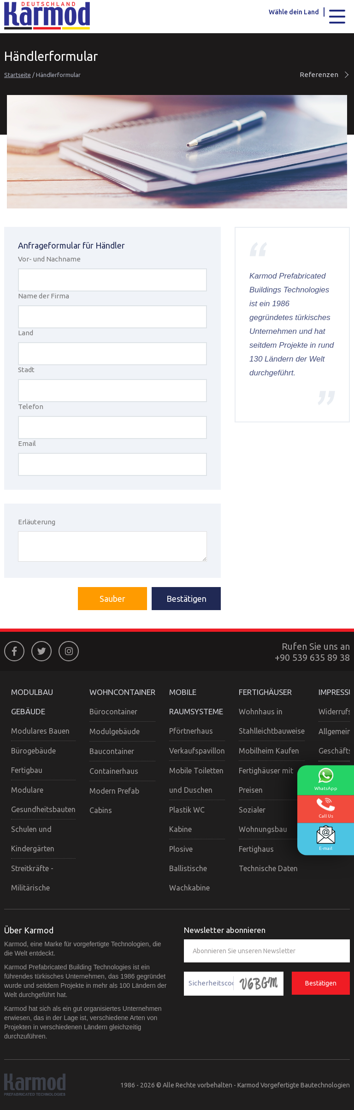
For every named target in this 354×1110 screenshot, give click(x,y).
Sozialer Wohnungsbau (263, 819)
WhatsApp (325, 779)
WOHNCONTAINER (122, 692)
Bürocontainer (113, 711)
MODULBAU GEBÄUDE (32, 702)
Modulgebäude (114, 731)
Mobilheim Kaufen (269, 751)
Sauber (112, 598)
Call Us (326, 808)
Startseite (17, 74)
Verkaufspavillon (197, 751)
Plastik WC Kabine (187, 819)
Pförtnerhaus (191, 731)
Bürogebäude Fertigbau (33, 760)
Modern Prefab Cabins (114, 800)
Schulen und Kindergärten (32, 839)
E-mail (326, 838)
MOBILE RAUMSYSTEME (196, 702)
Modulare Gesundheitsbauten (43, 799)
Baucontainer (111, 751)
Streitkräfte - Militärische (32, 878)
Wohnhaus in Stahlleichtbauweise (272, 721)
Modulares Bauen (40, 731)
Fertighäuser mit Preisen (266, 780)
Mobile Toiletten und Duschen (196, 780)
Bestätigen (186, 598)
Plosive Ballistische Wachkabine (189, 868)
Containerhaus (113, 771)
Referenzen (325, 74)
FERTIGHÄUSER (265, 692)
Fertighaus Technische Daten (268, 859)
